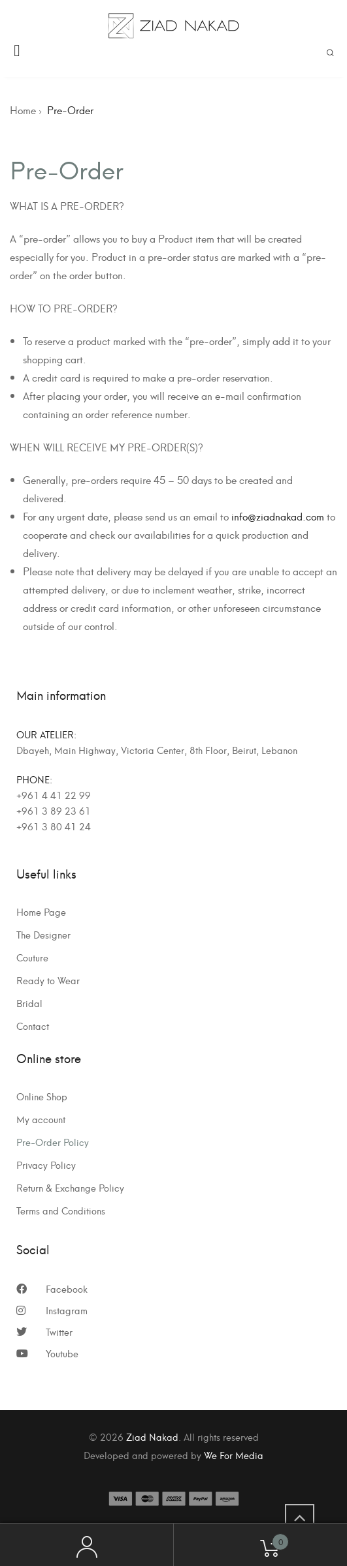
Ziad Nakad (152, 1436)
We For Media (233, 1454)
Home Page (41, 911)
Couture (32, 957)
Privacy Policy (46, 1164)
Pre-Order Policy (52, 1142)
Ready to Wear (48, 980)
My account (40, 1119)
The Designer (43, 934)
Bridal (29, 1003)
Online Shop (41, 1096)
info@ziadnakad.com (277, 516)
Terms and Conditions (60, 1210)
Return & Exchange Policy (70, 1187)
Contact (32, 1025)
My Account (87, 1545)
